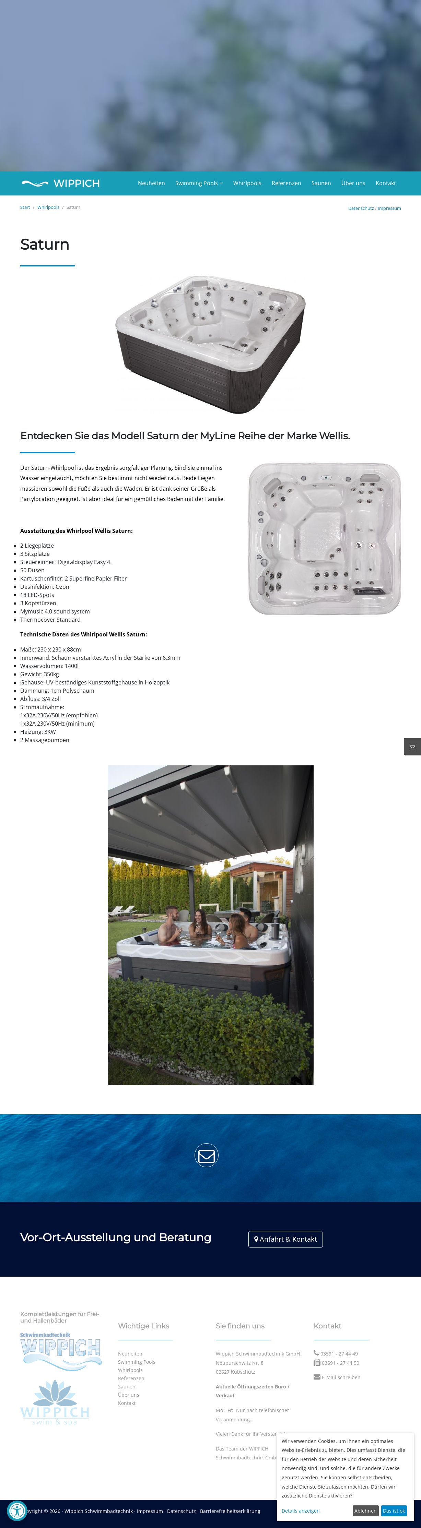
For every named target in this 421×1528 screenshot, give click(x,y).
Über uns (353, 183)
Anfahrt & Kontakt (285, 1239)
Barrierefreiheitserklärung (230, 1511)
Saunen (321, 183)
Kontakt (386, 183)
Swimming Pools (196, 183)
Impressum (389, 208)
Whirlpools (247, 183)
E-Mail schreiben (341, 1377)
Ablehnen (365, 1510)
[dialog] (345, 1477)
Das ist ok (394, 1510)
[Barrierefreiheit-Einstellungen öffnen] (17, 1511)
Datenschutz (361, 208)
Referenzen (286, 183)
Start (25, 207)
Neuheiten (151, 183)
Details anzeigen (301, 1510)
